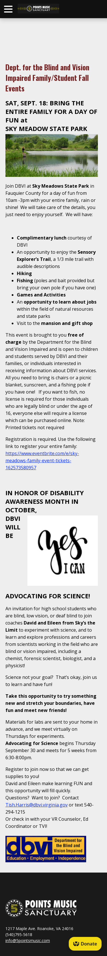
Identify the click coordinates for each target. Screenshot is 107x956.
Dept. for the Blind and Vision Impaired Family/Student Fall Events (47, 77)
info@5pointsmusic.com (27, 940)
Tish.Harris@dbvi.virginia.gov (36, 805)
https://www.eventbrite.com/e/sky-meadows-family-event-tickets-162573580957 (42, 460)
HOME (50, 8)
